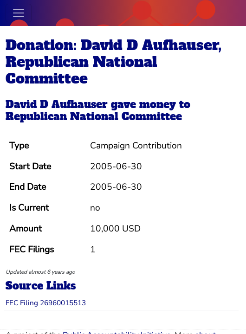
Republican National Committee (94, 116)
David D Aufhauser (57, 104)
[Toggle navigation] (19, 13)
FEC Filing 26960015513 (46, 303)
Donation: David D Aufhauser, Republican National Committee (113, 62)
